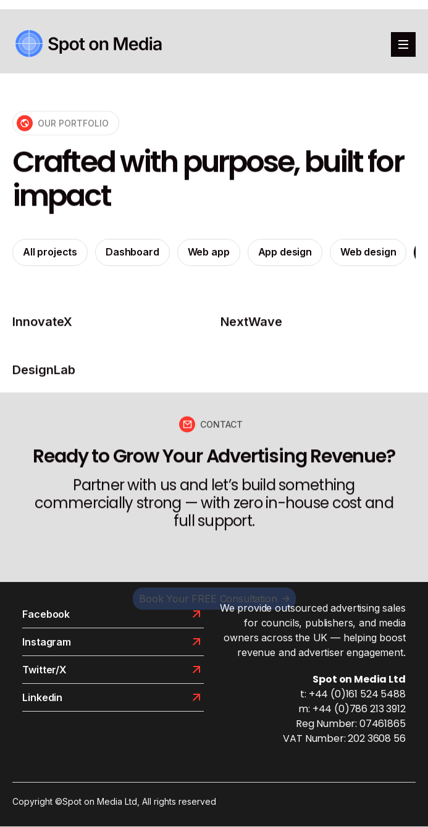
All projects (50, 254)
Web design (368, 254)
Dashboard (132, 254)
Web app (209, 254)
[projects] (110, 326)
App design (285, 254)
